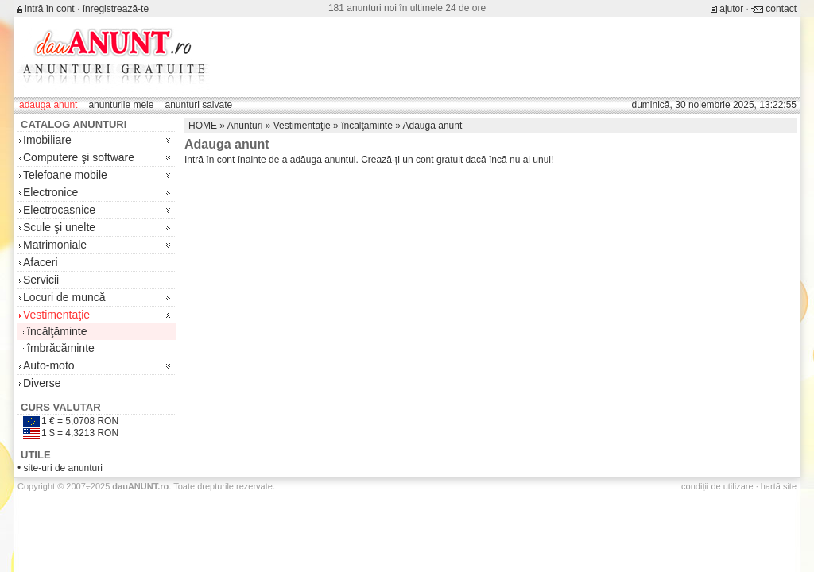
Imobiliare (47, 139)
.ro (140, 486)
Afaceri (40, 262)
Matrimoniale (55, 244)
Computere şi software (78, 157)
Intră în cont (209, 159)
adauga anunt (48, 104)
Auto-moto (49, 365)
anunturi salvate (198, 104)
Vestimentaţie (56, 314)
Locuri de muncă (64, 297)
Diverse (41, 383)
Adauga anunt (433, 125)
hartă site (779, 486)
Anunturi (245, 125)
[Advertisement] (507, 57)
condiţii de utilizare (717, 486)
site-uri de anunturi (63, 467)
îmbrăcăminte (61, 348)
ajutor (731, 8)
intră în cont (50, 8)
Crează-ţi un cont (397, 159)
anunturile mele (120, 104)
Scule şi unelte (59, 227)
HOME (202, 125)
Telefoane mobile (65, 174)
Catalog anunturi (73, 124)
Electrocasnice (59, 209)
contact (781, 8)
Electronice (50, 192)
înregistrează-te (116, 8)
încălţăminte (57, 331)
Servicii (41, 279)
